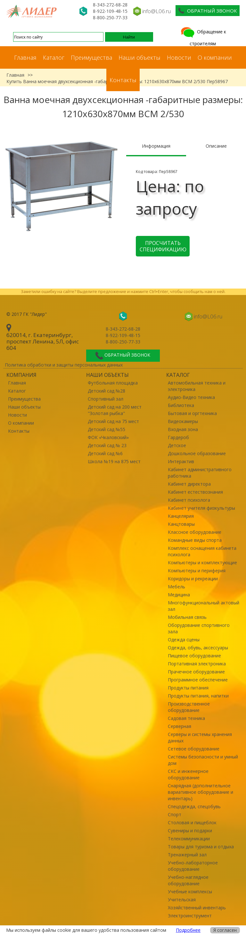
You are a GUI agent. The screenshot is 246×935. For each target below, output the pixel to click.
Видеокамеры (183, 421)
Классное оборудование (194, 532)
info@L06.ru (156, 11)
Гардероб (178, 437)
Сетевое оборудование (193, 749)
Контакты (123, 80)
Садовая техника (186, 718)
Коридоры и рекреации (193, 579)
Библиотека (181, 405)
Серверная (179, 726)
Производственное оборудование (189, 707)
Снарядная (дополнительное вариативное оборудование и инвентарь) (200, 792)
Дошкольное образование (197, 453)
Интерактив (181, 461)
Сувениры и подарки (190, 830)
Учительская (182, 899)
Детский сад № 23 (107, 445)
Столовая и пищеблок (192, 822)
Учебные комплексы (190, 891)
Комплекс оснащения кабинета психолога (202, 551)
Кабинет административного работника (200, 472)
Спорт (174, 814)
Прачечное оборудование (196, 672)
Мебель (176, 587)
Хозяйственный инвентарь (197, 908)
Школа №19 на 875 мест (114, 461)
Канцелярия (181, 516)
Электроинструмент (190, 916)
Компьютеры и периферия (197, 570)
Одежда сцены (184, 639)
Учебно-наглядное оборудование (188, 880)
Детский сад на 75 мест (113, 421)
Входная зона (183, 429)
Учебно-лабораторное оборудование (193, 866)
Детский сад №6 (105, 453)
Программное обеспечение (198, 680)
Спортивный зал (105, 399)
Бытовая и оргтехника (192, 413)
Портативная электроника (197, 664)
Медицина (179, 595)
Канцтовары (181, 524)
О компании (215, 57)
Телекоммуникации (189, 838)
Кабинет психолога (189, 500)
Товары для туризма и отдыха (201, 847)
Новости (179, 57)
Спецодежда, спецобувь (194, 806)
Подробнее (188, 930)
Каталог (53, 57)
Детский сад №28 (106, 391)
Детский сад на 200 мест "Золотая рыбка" (115, 410)
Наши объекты (139, 57)
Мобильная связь (187, 617)
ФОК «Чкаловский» (108, 437)
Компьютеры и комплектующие (202, 562)
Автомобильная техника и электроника (197, 386)
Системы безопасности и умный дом (203, 760)
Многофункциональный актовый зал (203, 606)
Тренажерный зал (187, 855)
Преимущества (91, 57)
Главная (25, 57)
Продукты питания (188, 688)
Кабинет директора (189, 484)
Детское (177, 445)
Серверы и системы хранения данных (200, 737)
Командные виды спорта (195, 540)
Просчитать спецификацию (163, 246)
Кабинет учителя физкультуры (201, 508)
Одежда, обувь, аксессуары (198, 648)
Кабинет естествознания (195, 492)
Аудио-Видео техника (191, 397)
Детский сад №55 (106, 429)
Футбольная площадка (113, 383)
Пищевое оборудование (194, 656)
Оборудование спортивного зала (199, 628)
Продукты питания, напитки (198, 696)
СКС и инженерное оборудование (188, 774)
